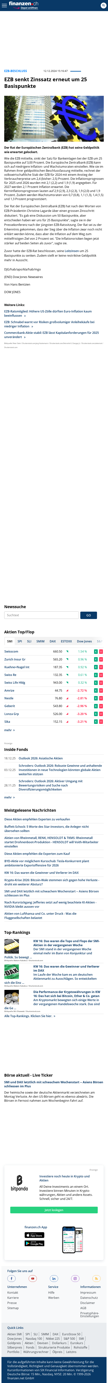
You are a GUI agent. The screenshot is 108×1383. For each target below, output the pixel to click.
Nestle (8, 698)
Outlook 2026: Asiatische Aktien (41, 758)
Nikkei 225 (53, 1339)
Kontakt (12, 1293)
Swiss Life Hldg (14, 683)
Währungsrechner (36, 1352)
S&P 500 (69, 1339)
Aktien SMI (14, 1334)
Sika (7, 722)
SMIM (45, 1334)
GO (88, 615)
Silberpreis (14, 1347)
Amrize (9, 690)
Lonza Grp (11, 714)
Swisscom (11, 651)
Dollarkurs (59, 1343)
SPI (27, 1334)
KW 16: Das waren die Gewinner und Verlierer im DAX (41, 873)
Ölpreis (57, 1352)
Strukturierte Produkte (54, 1347)
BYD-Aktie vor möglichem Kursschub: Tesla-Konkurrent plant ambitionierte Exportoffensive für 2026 (46, 863)
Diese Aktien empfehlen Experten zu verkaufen (37, 819)
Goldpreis (14, 1343)
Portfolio (13, 1352)
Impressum (88, 1293)
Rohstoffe (80, 1347)
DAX (55, 1334)
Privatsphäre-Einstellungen (89, 1315)
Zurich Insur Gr (14, 659)
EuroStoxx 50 (71, 1334)
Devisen (42, 1343)
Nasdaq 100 (34, 1339)
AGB (83, 1308)
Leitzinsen (72, 251)
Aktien (29, 1343)
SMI (81, 1339)
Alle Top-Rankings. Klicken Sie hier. (29, 1016)
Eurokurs (76, 1343)
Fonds (30, 1347)
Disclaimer (87, 1303)
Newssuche (15, 606)
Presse (12, 1303)
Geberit (9, 706)
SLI (35, 1334)
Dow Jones (14, 1339)
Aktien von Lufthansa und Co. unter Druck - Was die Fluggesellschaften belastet (40, 916)
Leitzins (71, 1352)
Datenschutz (89, 1298)
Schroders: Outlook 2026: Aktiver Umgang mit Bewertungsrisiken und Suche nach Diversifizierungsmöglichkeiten (51, 785)
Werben (53, 1298)
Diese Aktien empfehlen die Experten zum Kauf (37, 854)
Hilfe (51, 1293)
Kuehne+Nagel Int (16, 667)
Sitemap (13, 1308)
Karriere (13, 1298)
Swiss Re (10, 675)
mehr (9, 730)
